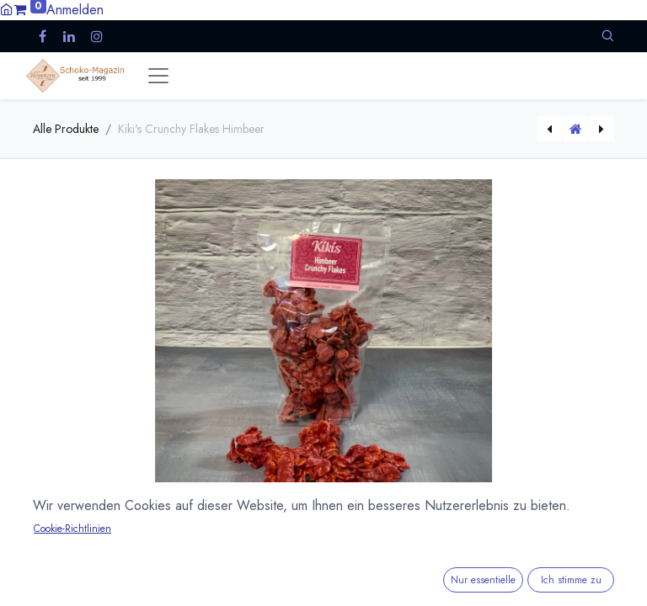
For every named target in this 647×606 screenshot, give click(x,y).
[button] (607, 35)
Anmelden (75, 9)
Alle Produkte (66, 128)
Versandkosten (193, 594)
